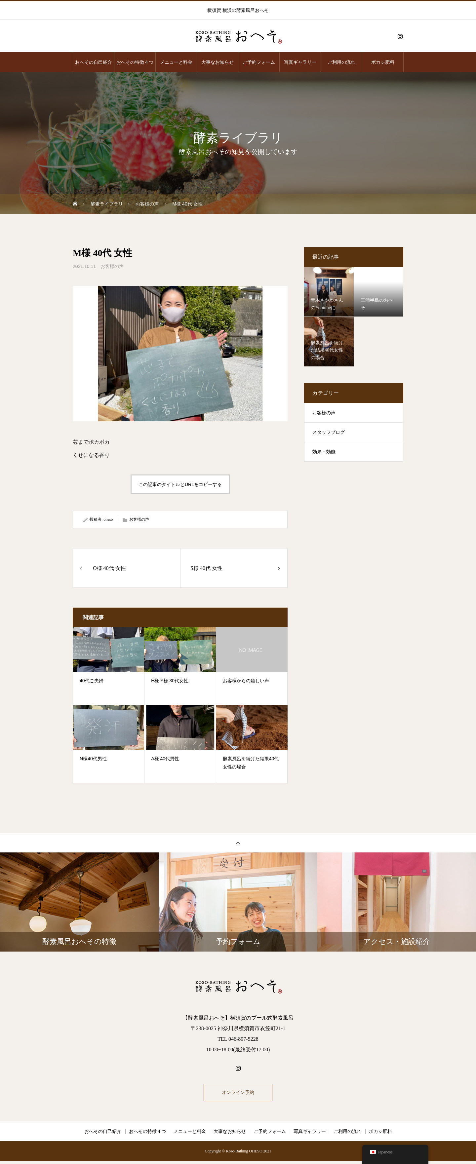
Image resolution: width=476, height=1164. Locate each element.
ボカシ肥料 (382, 62)
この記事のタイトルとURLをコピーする (180, 484)
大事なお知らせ (217, 62)
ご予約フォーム (259, 62)
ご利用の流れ (341, 62)
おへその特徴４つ (134, 62)
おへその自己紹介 (93, 62)
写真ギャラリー (300, 62)
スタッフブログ (328, 432)
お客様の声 (112, 266)
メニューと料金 (176, 62)
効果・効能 (324, 451)
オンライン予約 (238, 1094)
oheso (108, 519)
